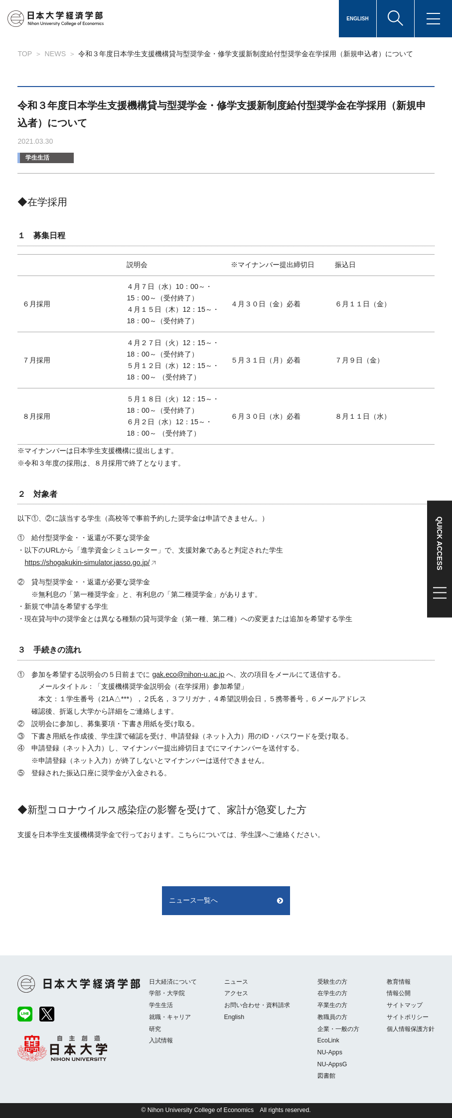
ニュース (236, 981)
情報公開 (399, 993)
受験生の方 (332, 981)
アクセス (236, 993)
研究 (155, 1028)
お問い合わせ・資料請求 (257, 1005)
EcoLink (328, 1040)
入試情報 (161, 1040)
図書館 (326, 1075)
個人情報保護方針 (411, 1028)
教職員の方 (332, 1017)
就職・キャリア (170, 1017)
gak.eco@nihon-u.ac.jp (188, 674)
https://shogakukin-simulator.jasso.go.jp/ (87, 562)
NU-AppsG (332, 1064)
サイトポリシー (408, 1017)
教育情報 (399, 981)
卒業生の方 (332, 1005)
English (234, 1017)
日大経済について (173, 981)
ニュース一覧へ (193, 900)
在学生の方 (332, 993)
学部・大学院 (167, 993)
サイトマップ (405, 1005)
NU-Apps (329, 1052)
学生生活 (37, 157)
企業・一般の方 (338, 1028)
